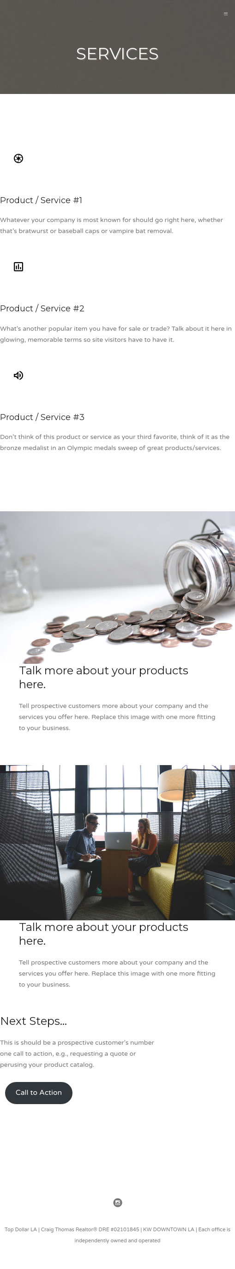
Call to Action (39, 1092)
